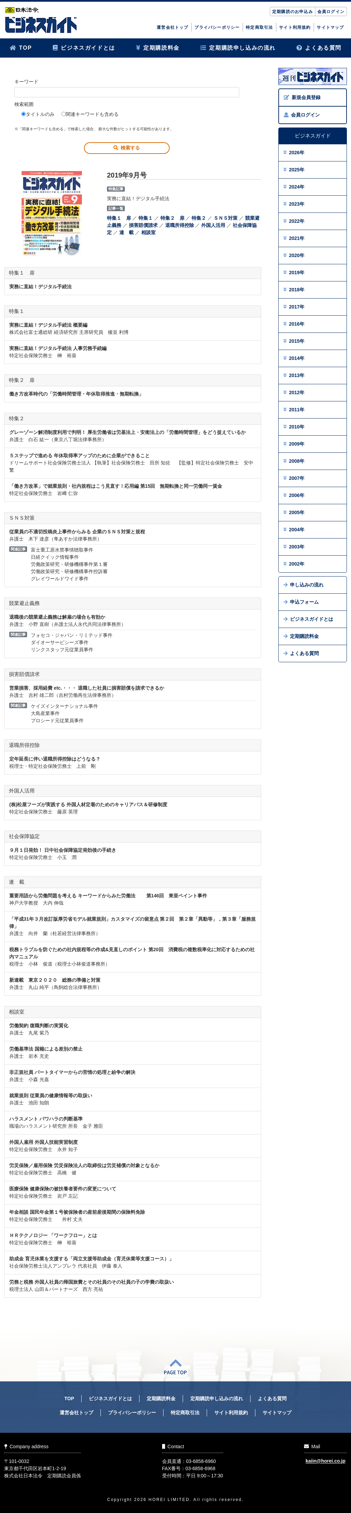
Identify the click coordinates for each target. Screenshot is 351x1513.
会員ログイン (330, 11)
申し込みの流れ (303, 585)
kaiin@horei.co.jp (325, 1461)
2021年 (293, 238)
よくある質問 (318, 48)
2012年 (293, 392)
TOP (21, 48)
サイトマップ (330, 27)
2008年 (293, 461)
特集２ (199, 218)
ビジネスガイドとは (84, 48)
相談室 (148, 232)
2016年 (293, 324)
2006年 (293, 495)
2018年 (293, 289)
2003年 (293, 546)
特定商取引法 (259, 27)
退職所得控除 (179, 225)
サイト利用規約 (295, 27)
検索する (126, 147)
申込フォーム (301, 602)
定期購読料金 (158, 48)
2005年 (293, 512)
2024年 (293, 187)
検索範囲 (24, 104)
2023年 (293, 204)
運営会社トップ (172, 27)
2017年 (293, 307)
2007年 (293, 478)
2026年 (293, 152)
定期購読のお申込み (292, 11)
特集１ (145, 218)
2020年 (293, 255)
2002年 (293, 564)
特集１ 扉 (119, 218)
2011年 (293, 409)
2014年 (293, 358)
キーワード (26, 81)
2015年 (293, 341)
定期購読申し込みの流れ (238, 48)
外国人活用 (213, 225)
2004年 (293, 529)
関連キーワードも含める (90, 114)
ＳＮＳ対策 (226, 218)
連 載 (126, 232)
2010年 (293, 426)
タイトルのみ (38, 114)
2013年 (293, 375)
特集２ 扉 (172, 218)
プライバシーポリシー (217, 27)
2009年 (293, 444)
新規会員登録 (302, 97)
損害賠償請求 (143, 225)
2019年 (293, 272)
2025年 (293, 169)
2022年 (293, 221)
